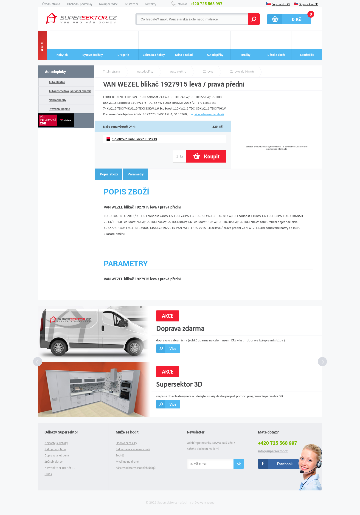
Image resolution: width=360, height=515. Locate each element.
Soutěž (120, 455)
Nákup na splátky (55, 449)
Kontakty (150, 4)
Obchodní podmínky (79, 4)
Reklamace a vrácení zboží (133, 449)
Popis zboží (109, 174)
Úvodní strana (51, 4)
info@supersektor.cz (273, 451)
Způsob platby (53, 462)
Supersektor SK (308, 3)
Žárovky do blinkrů (242, 71)
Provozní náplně (59, 109)
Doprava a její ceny (57, 455)
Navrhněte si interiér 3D (60, 468)
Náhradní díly (57, 100)
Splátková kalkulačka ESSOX (134, 139)
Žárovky (208, 71)
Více (172, 348)
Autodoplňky (55, 71)
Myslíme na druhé (127, 462)
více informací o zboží (209, 114)
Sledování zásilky (126, 443)
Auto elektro (57, 82)
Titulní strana (111, 71)
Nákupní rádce (108, 4)
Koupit (211, 156)
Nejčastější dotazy (56, 443)
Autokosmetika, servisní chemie (70, 91)
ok (239, 464)
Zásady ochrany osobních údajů (135, 468)
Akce (42, 45)
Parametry (136, 174)
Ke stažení (131, 4)
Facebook (285, 463)
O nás (48, 474)
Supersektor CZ (281, 3)
